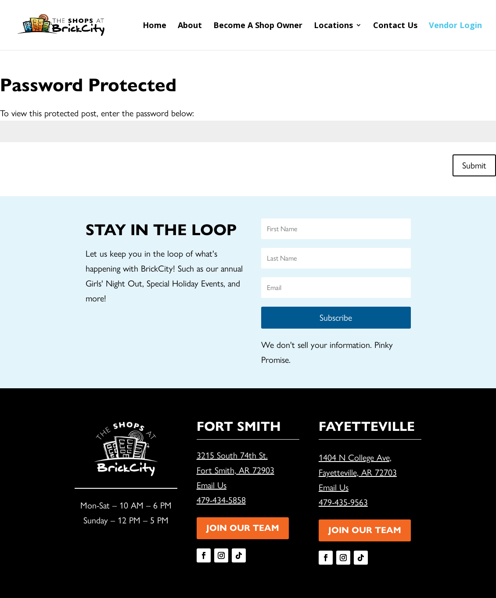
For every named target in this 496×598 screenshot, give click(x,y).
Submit (474, 165)
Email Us (211, 485)
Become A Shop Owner (257, 26)
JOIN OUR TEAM (242, 528)
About (190, 26)
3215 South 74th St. (232, 455)
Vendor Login (455, 26)
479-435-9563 (343, 502)
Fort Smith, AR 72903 (235, 470)
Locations (333, 26)
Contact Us (395, 26)
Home (154, 26)
